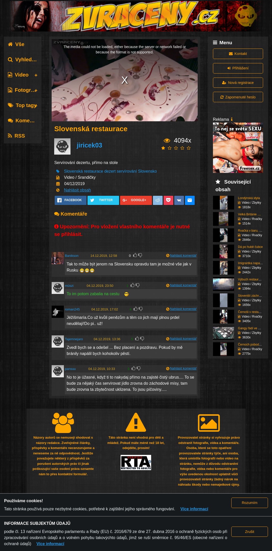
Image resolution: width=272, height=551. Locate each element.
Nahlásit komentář (183, 255)
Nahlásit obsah (77, 190)
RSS (16, 136)
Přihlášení (238, 68)
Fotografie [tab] (24, 90)
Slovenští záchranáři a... (254, 295)
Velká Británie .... (249, 214)
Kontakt (238, 54)
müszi (69, 286)
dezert (110, 171)
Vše (16, 44)
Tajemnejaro (74, 339)
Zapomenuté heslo (237, 97)
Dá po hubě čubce (250, 247)
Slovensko (147, 171)
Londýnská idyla (249, 198)
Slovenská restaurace (83, 171)
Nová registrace (238, 83)
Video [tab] (18, 75)
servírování (127, 171)
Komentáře (25, 120)
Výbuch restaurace (250, 279)
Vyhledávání (26, 59)
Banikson (71, 256)
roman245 (72, 309)
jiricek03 (89, 145)
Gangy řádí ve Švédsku (254, 328)
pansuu (70, 369)
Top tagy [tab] (22, 105)
